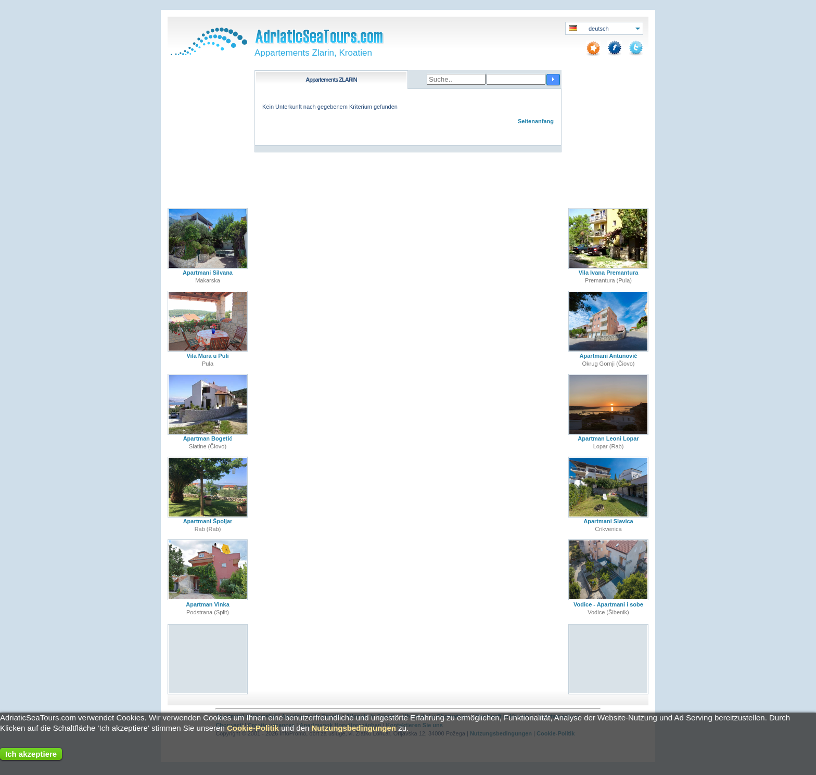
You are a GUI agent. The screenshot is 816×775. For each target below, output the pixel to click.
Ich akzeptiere (31, 754)
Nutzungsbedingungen (354, 728)
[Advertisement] (207, 658)
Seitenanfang (536, 121)
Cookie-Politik (253, 728)
